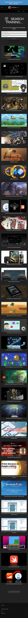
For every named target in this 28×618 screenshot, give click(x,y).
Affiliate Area (3, 613)
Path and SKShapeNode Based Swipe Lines (14, 583)
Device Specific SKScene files (14, 566)
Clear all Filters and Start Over (14, 591)
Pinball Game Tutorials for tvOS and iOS (14, 264)
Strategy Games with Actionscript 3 (14, 59)
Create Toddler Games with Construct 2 (14, 332)
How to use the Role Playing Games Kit (14, 93)
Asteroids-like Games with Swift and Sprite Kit (14, 76)
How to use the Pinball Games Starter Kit (14, 110)
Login (18, 11)
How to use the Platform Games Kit (14, 127)
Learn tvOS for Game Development (14, 247)
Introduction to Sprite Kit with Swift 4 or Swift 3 (14, 213)
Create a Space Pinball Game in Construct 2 (14, 349)
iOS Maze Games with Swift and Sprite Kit (14, 418)
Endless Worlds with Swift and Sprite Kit (14, 315)
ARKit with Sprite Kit (14, 178)
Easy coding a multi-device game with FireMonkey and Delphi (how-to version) (14, 532)
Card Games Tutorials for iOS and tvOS (14, 230)
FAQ (1, 611)
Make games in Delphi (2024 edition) (14, 457)
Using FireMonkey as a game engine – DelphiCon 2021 (14, 496)
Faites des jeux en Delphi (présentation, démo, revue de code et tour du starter (14, 477)
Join (23, 11)
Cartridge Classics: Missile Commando (14, 298)
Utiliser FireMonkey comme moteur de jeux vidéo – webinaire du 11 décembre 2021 (14, 438)
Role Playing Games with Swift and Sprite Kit (14, 196)
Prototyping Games (14, 144)
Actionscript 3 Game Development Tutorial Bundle (14, 384)
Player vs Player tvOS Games (14, 281)
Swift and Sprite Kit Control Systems (14, 401)
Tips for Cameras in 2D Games (14, 549)
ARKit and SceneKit (14, 161)
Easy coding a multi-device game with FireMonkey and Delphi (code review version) (14, 514)
